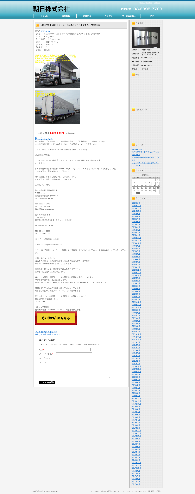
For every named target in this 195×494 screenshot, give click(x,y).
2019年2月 (136, 425)
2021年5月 (136, 353)
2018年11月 (136, 433)
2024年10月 (136, 243)
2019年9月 (136, 406)
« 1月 (138, 193)
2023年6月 (136, 286)
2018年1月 (136, 460)
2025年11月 (136, 208)
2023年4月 (136, 291)
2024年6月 (136, 254)
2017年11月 (136, 465)
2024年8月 (136, 249)
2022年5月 (136, 321)
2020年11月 (136, 369)
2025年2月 (136, 232)
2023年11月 (136, 273)
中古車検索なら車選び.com (46, 332)
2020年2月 (136, 393)
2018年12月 (136, 431)
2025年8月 (136, 216)
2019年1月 (136, 428)
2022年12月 (136, 302)
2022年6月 (136, 318)
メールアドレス (46, 354)
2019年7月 (136, 412)
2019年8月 (136, 409)
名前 (41, 350)
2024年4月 (136, 259)
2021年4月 (136, 356)
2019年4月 (136, 420)
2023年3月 (136, 294)
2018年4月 (136, 452)
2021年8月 (136, 345)
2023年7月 (136, 283)
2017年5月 (136, 481)
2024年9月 (136, 246)
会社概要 (149, 2)
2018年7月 (136, 444)
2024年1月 (136, 267)
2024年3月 (136, 262)
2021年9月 (136, 342)
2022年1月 (136, 332)
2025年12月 (136, 206)
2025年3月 (136, 230)
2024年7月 (136, 251)
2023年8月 (136, 281)
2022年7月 (136, 315)
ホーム (142, 2)
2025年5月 (136, 224)
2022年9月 (136, 310)
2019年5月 (136, 417)
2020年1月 (136, 396)
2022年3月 (136, 326)
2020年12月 (136, 366)
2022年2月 (136, 329)
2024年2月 (136, 265)
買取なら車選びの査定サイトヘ (47, 334)
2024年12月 (136, 238)
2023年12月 (136, 270)
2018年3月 (136, 455)
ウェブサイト (44, 358)
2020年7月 (136, 380)
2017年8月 (136, 473)
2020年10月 (136, 372)
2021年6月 (136, 350)
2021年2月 (136, 361)
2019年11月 (136, 401)
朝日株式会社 (137, 149)
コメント (42, 362)
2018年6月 (136, 447)
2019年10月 (136, 404)
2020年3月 (136, 390)
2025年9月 (136, 214)
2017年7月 (136, 476)
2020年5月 (136, 385)
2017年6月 (136, 479)
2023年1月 (136, 299)
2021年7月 (136, 348)
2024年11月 (136, 240)
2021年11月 (136, 337)
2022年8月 (136, 313)
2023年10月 (136, 275)
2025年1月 (136, 235)
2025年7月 (136, 219)
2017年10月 (136, 468)
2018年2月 (136, 457)
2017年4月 (136, 484)
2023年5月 (136, 289)
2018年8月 (136, 441)
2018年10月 (136, 436)
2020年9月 (136, 374)
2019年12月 (136, 399)
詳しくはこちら (44, 138)
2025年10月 (136, 211)
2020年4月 (136, 388)
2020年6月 (136, 382)
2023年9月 (136, 278)
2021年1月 (136, 364)
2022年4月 (136, 323)
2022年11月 (136, 305)
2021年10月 (136, 339)
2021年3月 (136, 358)
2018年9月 (136, 439)
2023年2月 (136, 297)
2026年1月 (136, 203)
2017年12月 (136, 463)
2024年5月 (136, 257)
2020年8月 (136, 377)
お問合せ (157, 2)
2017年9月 (136, 471)
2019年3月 (136, 423)
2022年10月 (136, 307)
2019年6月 (136, 415)
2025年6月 (136, 222)
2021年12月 (136, 334)
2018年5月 (136, 449)
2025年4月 (136, 227)
